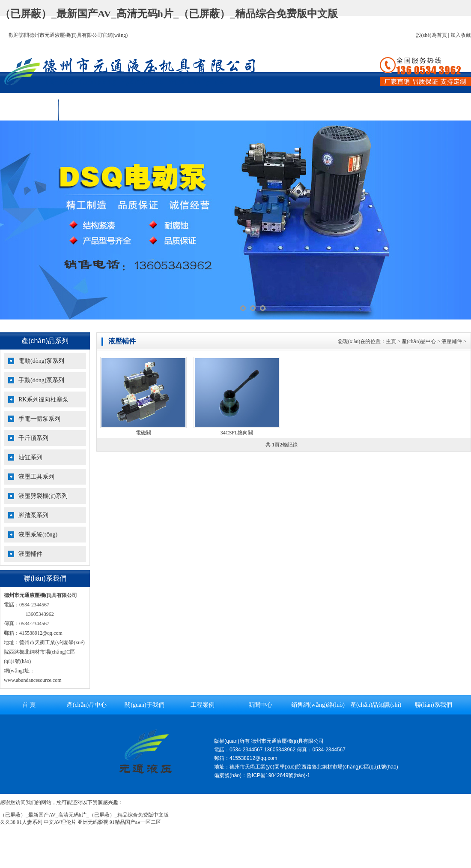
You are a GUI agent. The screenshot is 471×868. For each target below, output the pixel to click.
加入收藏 (460, 35)
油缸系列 (30, 457)
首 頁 (29, 109)
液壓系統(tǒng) (37, 534)
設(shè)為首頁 (431, 35)
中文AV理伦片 (60, 822)
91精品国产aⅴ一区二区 (135, 822)
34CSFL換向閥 (237, 433)
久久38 (7, 822)
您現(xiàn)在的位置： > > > (402, 341)
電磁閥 (143, 433)
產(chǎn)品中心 (87, 109)
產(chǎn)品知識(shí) (378, 109)
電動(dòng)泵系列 (41, 361)
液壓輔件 (30, 554)
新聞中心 (262, 109)
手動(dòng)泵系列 (41, 380)
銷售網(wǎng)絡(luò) (320, 109)
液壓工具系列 (36, 476)
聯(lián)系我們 (437, 109)
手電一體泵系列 (39, 419)
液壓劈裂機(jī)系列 (43, 496)
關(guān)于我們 (146, 109)
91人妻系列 (29, 822)
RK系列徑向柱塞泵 (43, 399)
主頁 (391, 341)
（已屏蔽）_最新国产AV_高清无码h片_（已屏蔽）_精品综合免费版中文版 (169, 13)
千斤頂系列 (33, 438)
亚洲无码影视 (93, 822)
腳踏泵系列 (33, 515)
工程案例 (204, 109)
